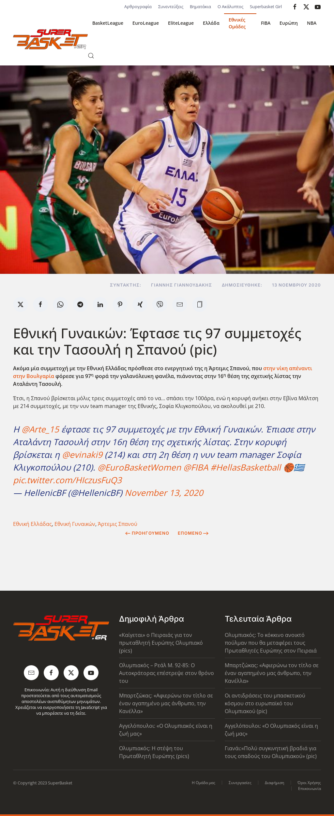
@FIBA (195, 467)
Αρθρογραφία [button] (138, 6)
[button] (91, 55)
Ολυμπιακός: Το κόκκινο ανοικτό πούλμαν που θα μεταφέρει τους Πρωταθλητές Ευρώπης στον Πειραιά (271, 642)
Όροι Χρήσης (309, 782)
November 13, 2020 (164, 493)
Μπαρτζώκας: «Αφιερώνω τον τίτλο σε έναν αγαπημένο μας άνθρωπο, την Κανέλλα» (166, 703)
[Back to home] (50, 39)
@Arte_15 (40, 429)
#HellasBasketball (245, 467)
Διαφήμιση (274, 782)
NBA (311, 23)
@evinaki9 (82, 454)
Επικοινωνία (309, 788)
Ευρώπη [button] (289, 23)
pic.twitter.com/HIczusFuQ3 (67, 480)
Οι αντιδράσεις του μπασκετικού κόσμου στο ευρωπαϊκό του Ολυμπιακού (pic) (265, 703)
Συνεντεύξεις (170, 6)
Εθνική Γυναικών (74, 524)
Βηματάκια (200, 6)
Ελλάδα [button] (211, 23)
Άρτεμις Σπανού (117, 524)
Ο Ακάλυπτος (230, 6)
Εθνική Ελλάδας (32, 524)
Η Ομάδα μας (203, 782)
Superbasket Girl (266, 6)
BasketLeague (107, 23)
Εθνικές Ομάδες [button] (237, 23)
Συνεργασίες (240, 782)
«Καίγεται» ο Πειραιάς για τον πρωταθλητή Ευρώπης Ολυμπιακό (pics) (161, 642)
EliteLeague (181, 23)
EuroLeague (145, 23)
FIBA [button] (265, 23)
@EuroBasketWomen (139, 467)
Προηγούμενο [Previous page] (147, 533)
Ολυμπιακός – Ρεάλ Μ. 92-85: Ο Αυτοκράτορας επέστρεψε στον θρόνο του (166, 673)
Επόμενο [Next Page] (193, 533)
